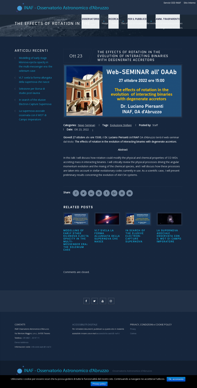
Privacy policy (99, 384)
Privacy (133, 329)
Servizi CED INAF (172, 2)
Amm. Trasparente (168, 21)
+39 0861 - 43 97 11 (30, 338)
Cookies (133, 333)
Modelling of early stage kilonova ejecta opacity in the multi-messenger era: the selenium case (76, 240)
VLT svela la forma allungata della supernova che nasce (107, 236)
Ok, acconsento (176, 379)
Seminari (90, 125)
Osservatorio (89, 21)
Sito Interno (190, 2)
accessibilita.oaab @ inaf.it (109, 333)
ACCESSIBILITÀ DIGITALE (84, 324)
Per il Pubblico (136, 21)
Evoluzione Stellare (121, 125)
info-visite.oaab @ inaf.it (41, 347)
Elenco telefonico (21, 342)
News (81, 125)
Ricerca (113, 21)
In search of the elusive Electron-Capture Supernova (135, 236)
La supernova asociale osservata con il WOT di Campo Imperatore (169, 236)
